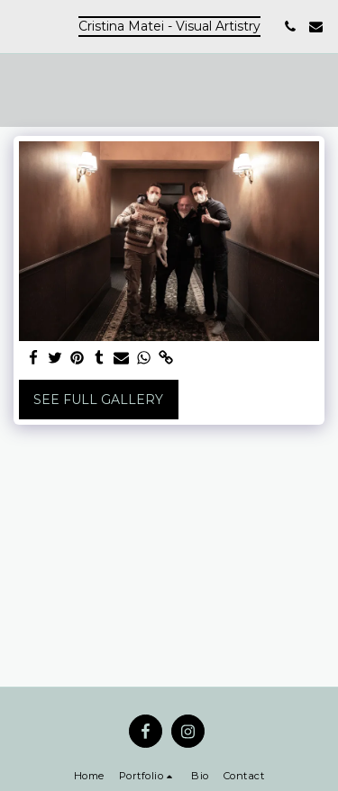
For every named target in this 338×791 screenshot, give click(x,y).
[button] (20, 26)
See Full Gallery (98, 399)
